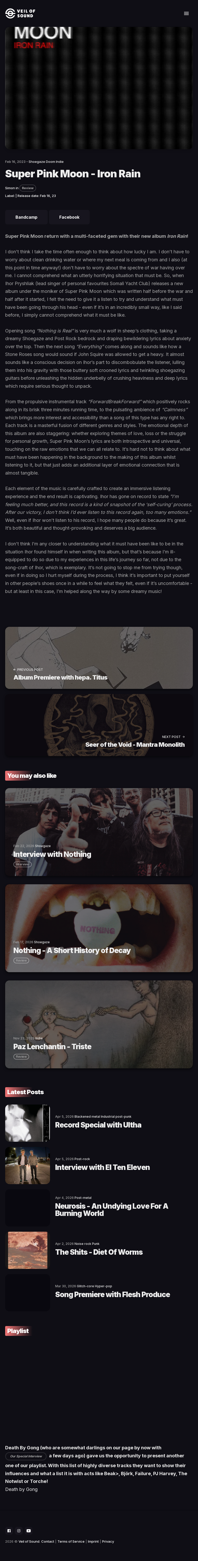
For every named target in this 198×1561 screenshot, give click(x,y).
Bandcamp (26, 217)
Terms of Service (71, 1541)
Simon (10, 188)
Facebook (69, 217)
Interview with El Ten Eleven (102, 1167)
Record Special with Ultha (98, 1125)
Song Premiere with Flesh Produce (112, 1294)
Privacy (108, 1541)
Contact (47, 1541)
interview (22, 864)
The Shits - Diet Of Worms (99, 1252)
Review (28, 188)
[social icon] (9, 1531)
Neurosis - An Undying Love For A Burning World (111, 1210)
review (21, 960)
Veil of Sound (29, 1541)
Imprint (93, 1541)
